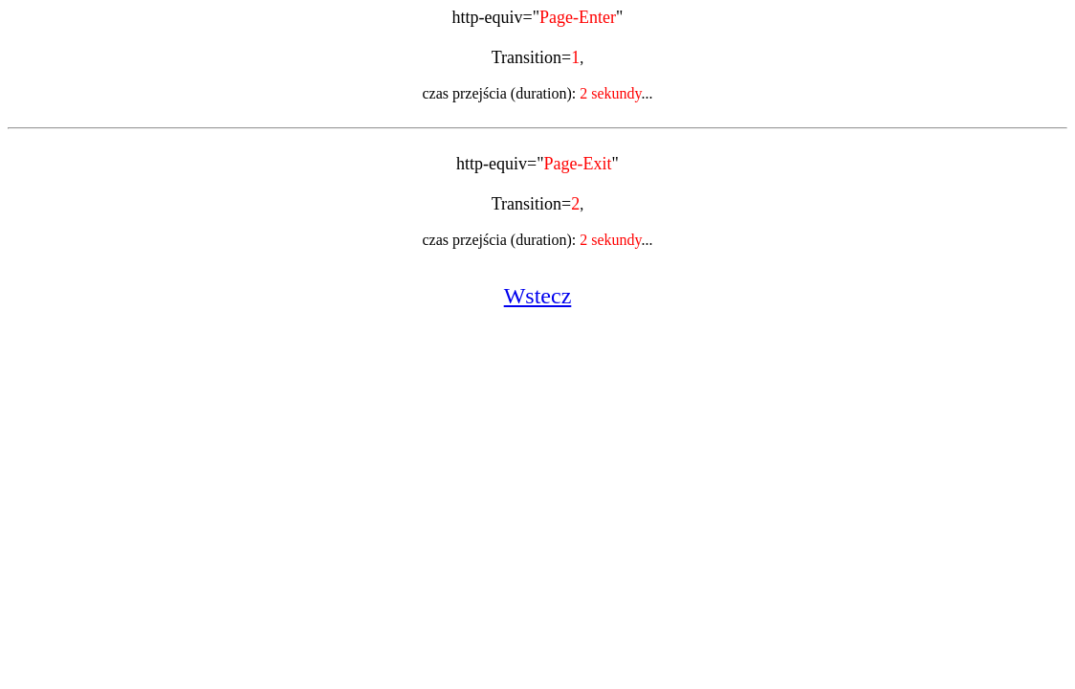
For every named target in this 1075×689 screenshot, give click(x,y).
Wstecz (538, 295)
